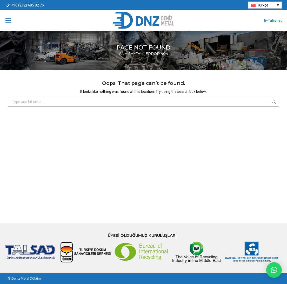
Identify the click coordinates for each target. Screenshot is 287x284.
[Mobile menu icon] (8, 20)
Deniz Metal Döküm (26, 278)
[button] (274, 270)
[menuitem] (265, 5)
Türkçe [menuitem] (262, 5)
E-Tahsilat (273, 20)
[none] (265, 5)
